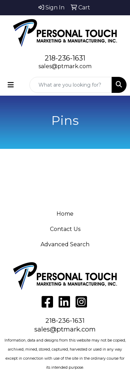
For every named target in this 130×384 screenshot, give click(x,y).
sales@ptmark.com (65, 66)
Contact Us (65, 229)
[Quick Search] (70, 85)
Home (65, 213)
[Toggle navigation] (10, 85)
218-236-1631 (65, 58)
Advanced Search (65, 244)
